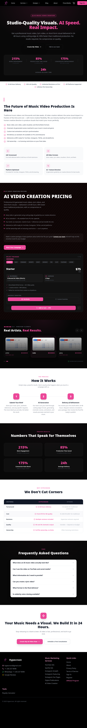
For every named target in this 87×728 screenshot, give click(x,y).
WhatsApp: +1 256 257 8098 (15, 672)
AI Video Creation (51, 683)
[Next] (81, 330)
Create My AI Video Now (30, 641)
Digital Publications (52, 680)
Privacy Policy (71, 668)
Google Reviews (10, 675)
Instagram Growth (51, 671)
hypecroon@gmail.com (13, 666)
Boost (38, 262)
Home (68, 662)
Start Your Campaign (14, 247)
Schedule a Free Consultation (57, 641)
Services (24, 3)
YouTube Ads (49, 665)
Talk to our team (54, 47)
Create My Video (34, 47)
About (68, 665)
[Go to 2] (5, 361)
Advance (45, 262)
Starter (9, 262)
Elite (56, 262)
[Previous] (77, 330)
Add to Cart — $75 (43, 308)
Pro (51, 262)
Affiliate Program (72, 681)
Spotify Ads (49, 668)
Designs (36, 3)
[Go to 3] (7, 361)
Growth (31, 262)
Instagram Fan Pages (52, 677)
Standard (23, 262)
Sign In (68, 674)
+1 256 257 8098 (10, 669)
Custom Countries (61, 299)
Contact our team (59, 237)
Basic (16, 262)
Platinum (63, 262)
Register (69, 678)
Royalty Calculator (8, 693)
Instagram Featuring (52, 674)
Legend (71, 262)
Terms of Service (72, 671)
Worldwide (25, 299)
